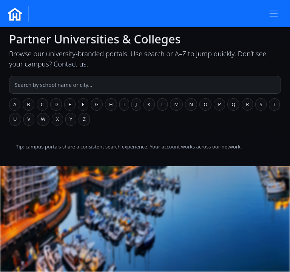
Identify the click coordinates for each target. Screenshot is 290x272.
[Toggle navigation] (273, 13)
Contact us (70, 63)
